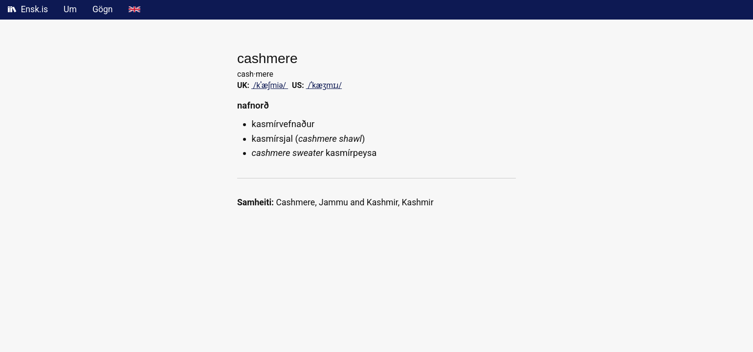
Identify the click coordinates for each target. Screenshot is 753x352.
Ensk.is (28, 9)
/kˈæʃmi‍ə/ (269, 85)
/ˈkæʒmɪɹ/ (324, 85)
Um (70, 9)
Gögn (102, 9)
